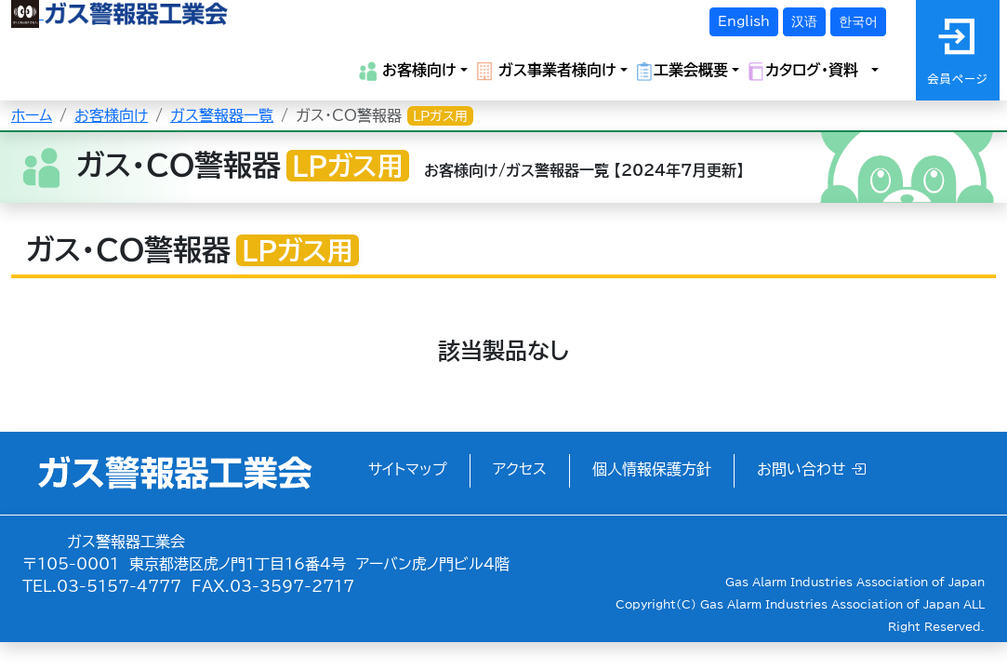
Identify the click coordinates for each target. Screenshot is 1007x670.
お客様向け (111, 115)
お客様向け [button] (408, 71)
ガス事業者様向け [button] (545, 71)
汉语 (804, 21)
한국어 (858, 21)
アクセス (520, 469)
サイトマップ (407, 469)
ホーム (31, 115)
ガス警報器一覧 (221, 115)
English (744, 21)
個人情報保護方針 (651, 469)
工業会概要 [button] (681, 71)
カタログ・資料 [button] (807, 71)
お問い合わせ (811, 469)
